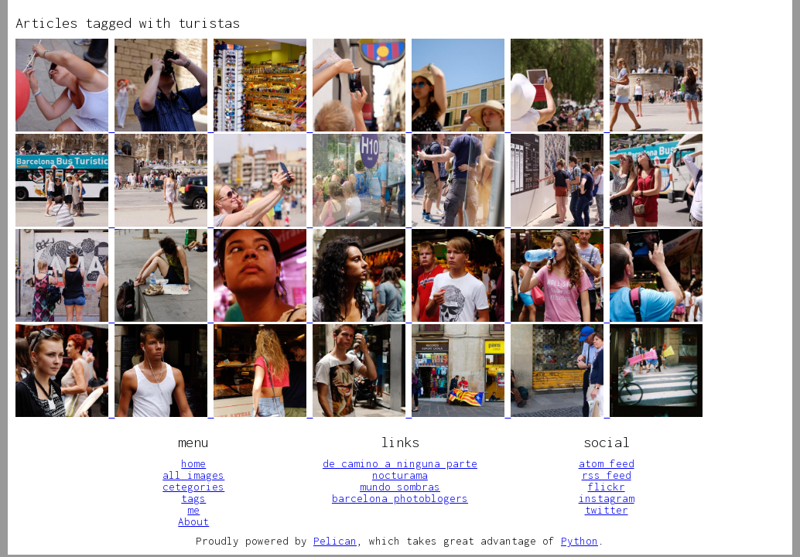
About (193, 521)
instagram (606, 498)
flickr (606, 486)
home (193, 463)
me (193, 510)
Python (579, 541)
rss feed (606, 475)
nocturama (400, 475)
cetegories (193, 486)
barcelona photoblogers (400, 498)
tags (193, 498)
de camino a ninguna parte (400, 463)
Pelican (335, 541)
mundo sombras (400, 486)
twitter (606, 510)
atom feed (606, 463)
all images (193, 475)
